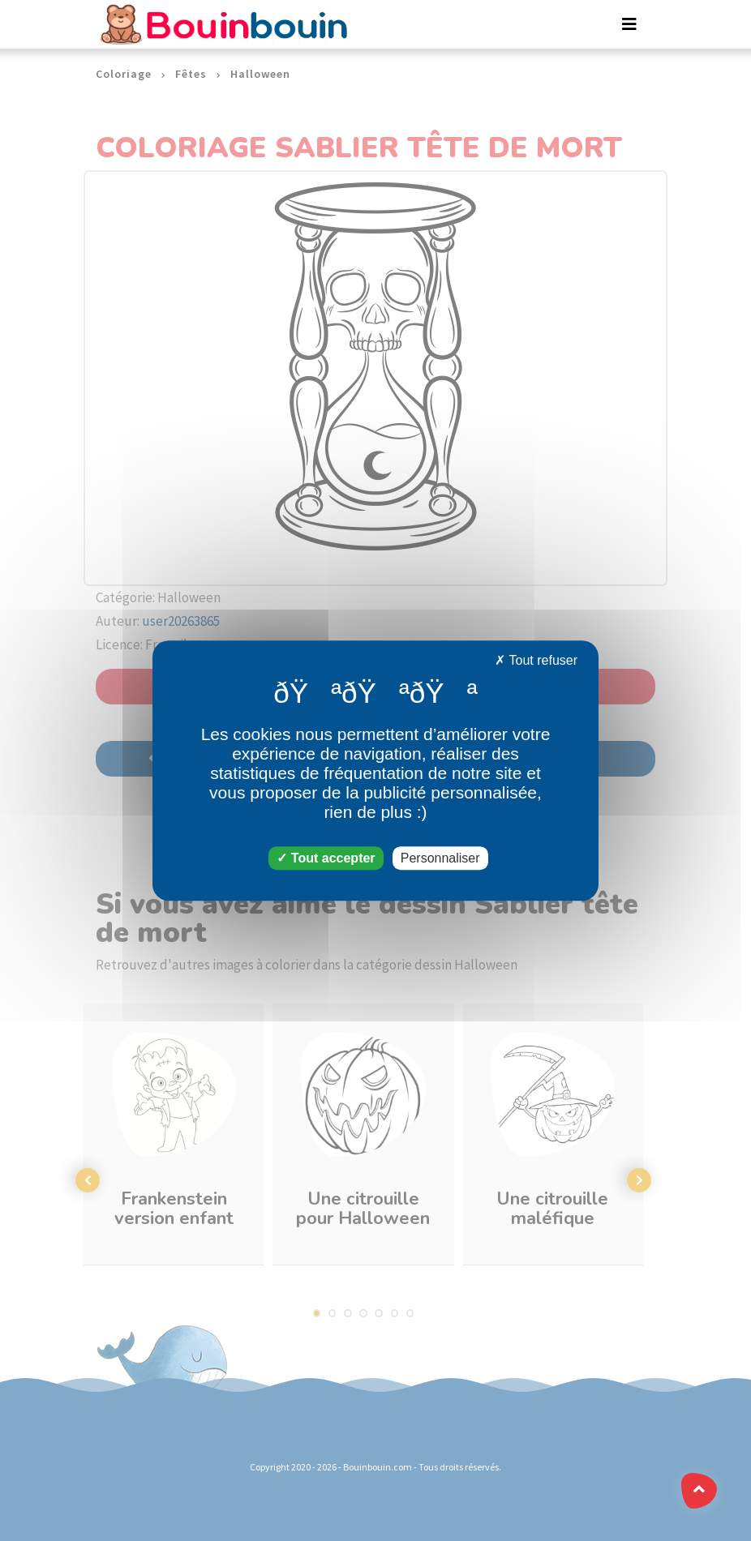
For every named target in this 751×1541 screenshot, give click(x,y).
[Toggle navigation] (629, 24)
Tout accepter (326, 858)
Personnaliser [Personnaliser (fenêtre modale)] (440, 858)
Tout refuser (536, 660)
